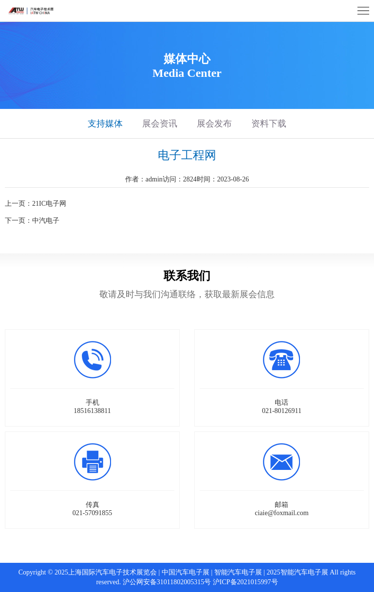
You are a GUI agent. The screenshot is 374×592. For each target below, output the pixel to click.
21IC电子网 (49, 203)
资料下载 (268, 123)
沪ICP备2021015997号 (245, 582)
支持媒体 (105, 123)
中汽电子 (45, 220)
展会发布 (214, 123)
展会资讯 (159, 123)
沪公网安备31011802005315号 (167, 582)
